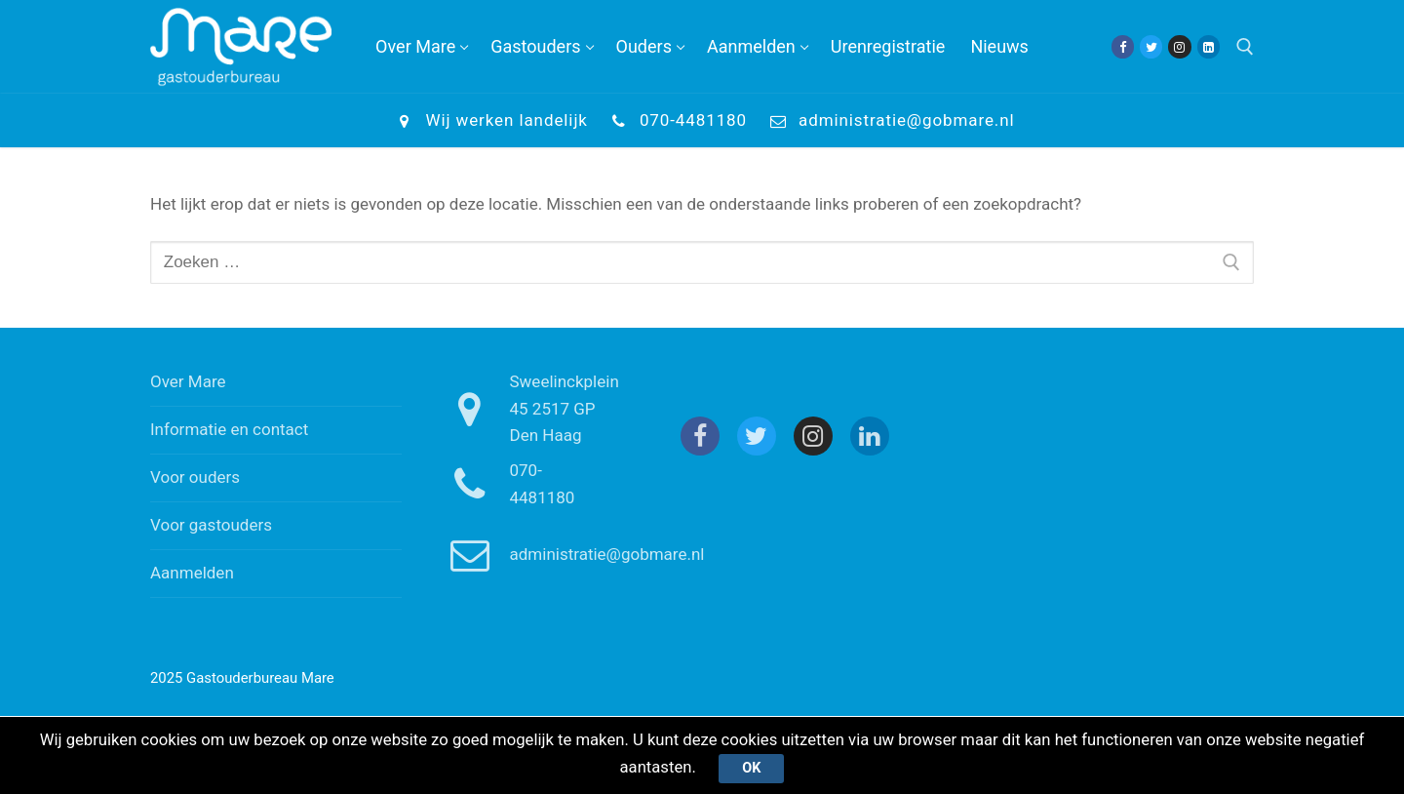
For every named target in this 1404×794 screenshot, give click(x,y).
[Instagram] (1179, 46)
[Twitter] (1151, 46)
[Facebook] (1123, 46)
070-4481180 (675, 121)
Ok (752, 767)
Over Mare (188, 381)
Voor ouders (195, 477)
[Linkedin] (1208, 46)
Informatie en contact (229, 429)
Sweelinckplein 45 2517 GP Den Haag (527, 408)
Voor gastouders (211, 525)
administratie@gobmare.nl (888, 121)
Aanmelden (192, 572)
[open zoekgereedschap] (1245, 47)
